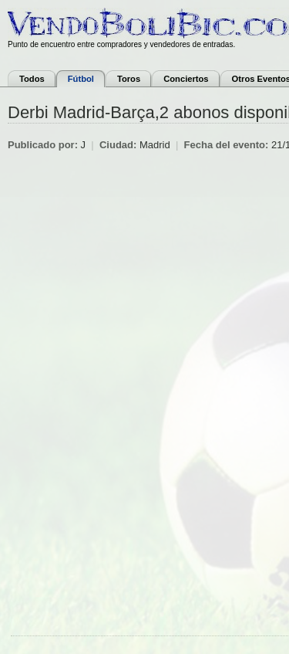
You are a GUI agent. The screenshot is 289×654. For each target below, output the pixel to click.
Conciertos (185, 78)
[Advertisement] (144, 303)
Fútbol (81, 78)
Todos (32, 78)
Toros (128, 78)
